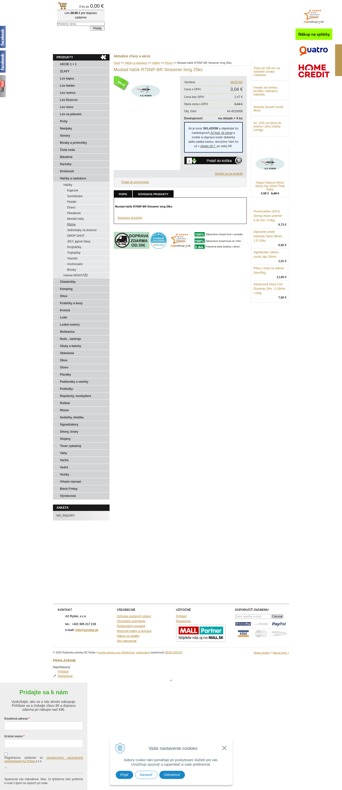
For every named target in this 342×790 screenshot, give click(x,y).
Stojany (65, 439)
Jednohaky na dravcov (82, 230)
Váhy (63, 453)
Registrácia (266, 72)
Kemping (66, 289)
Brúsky (71, 269)
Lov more (66, 107)
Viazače (72, 258)
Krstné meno (13, 716)
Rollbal (65, 403)
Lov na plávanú (70, 114)
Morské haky (75, 219)
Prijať (124, 775)
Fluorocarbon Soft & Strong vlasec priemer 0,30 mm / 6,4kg (268, 241)
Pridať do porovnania (135, 182)
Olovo (64, 367)
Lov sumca (68, 93)
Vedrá (64, 467)
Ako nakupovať (127, 641)
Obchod (82, 47)
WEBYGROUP (174, 652)
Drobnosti (67, 171)
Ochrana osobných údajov (134, 616)
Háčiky (68, 185)
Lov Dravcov (69, 100)
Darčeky (66, 164)
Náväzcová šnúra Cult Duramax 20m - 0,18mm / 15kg (269, 314)
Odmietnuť (172, 775)
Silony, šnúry (69, 431)
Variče (64, 460)
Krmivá (65, 310)
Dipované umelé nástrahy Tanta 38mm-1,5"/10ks (268, 262)
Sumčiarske (75, 196)
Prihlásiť (264, 68)
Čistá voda (67, 150)
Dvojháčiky (74, 247)
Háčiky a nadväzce (73, 178)
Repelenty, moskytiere (75, 396)
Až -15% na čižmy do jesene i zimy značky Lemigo (267, 152)
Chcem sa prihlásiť (43, 779)
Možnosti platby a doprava (134, 631)
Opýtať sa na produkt (229, 173)
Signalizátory (69, 424)
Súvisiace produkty (153, 194)
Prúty (64, 121)
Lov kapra (67, 78)
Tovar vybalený (70, 446)
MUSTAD (236, 82)
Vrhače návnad (70, 481)
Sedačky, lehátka (72, 417)
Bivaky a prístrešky (73, 142)
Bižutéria (66, 157)
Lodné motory (70, 324)
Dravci (71, 207)
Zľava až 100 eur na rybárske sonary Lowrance (267, 97)
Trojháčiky (74, 252)
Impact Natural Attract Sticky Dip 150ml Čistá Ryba (270, 211)
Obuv (64, 296)
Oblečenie (67, 353)
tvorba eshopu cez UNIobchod (116, 652)
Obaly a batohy (70, 346)
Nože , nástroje (70, 339)
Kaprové (72, 190)
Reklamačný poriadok (131, 626)
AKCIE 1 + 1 (68, 64)
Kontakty (102, 47)
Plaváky (65, 374)
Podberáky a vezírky (74, 381)
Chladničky (68, 282)
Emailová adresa (16, 699)
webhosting (143, 652)
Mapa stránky (262, 652)
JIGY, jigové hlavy (79, 241)
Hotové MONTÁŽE (76, 275)
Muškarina (67, 331)
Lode (63, 317)
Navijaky (66, 128)
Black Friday (69, 488)
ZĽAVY (64, 71)
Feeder (72, 202)
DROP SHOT (76, 235)
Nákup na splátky (128, 636)
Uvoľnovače (75, 264)
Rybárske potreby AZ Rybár (77, 13)
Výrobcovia (68, 496)
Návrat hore (281, 652)
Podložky (66, 389)
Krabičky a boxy (71, 303)
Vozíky (64, 474)
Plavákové (74, 213)
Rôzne (71, 224)
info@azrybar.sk (87, 630)
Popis (123, 194)
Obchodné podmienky (131, 621)
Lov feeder (67, 85)
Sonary (65, 135)
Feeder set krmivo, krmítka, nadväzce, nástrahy (266, 116)
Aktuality (62, 47)
